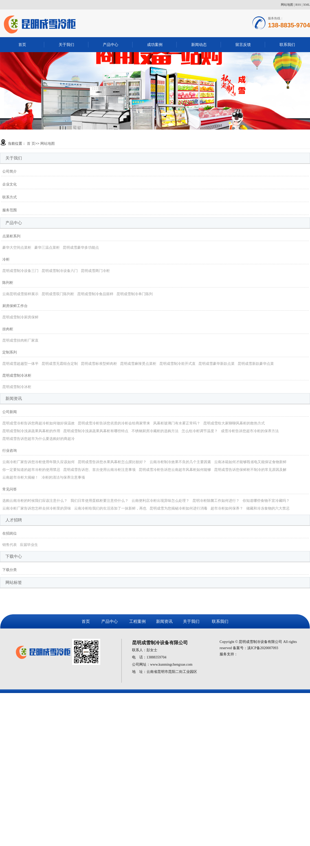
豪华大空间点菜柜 (16, 247)
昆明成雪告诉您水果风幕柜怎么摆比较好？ (112, 462)
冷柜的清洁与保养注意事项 (63, 477)
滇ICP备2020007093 (262, 648)
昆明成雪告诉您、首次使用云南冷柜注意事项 (99, 470)
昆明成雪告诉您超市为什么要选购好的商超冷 (38, 439)
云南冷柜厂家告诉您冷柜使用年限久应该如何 (38, 462)
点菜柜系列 (11, 236)
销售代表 (9, 545)
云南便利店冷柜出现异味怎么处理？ (160, 500)
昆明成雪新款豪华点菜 (256, 363)
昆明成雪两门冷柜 (95, 271)
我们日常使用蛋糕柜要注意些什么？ (99, 500)
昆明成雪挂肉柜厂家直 (20, 340)
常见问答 (9, 489)
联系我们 (287, 44)
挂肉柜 (7, 329)
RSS (298, 4)
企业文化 (9, 184)
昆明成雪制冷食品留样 (95, 294)
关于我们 (66, 44)
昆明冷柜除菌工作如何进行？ (215, 500)
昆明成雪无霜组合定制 (60, 363)
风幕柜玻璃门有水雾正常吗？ (176, 423)
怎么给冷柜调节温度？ (200, 431)
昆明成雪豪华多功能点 (81, 247)
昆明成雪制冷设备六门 (60, 271)
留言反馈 (243, 44)
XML (306, 4)
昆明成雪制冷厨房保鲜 (20, 317)
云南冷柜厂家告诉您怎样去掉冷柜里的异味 (36, 508)
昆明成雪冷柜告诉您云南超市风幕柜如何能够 (175, 470)
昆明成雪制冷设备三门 (20, 271)
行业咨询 (9, 450)
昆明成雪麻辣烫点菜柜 (138, 363)
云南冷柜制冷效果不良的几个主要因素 (180, 462)
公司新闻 (9, 412)
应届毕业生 (29, 545)
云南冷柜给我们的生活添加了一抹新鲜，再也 (110, 508)
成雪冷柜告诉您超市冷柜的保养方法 (250, 431)
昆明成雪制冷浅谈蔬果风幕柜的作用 (31, 431)
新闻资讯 (164, 621)
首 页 (31, 143)
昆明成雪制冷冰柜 (16, 375)
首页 (22, 44)
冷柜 (6, 259)
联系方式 (9, 197)
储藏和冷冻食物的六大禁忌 (268, 508)
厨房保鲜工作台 (15, 306)
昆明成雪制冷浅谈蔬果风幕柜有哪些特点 (95, 431)
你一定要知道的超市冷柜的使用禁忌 (31, 470)
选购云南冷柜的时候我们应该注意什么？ (34, 500)
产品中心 (110, 44)
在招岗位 (9, 533)
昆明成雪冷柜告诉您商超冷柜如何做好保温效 (38, 423)
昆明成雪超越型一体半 (20, 363)
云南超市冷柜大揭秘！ (20, 477)
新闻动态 (199, 44)
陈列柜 (7, 282)
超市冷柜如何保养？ (227, 508)
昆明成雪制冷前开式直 (177, 363)
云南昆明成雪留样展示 (20, 294)
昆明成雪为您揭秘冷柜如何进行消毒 (178, 508)
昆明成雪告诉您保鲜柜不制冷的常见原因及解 (250, 470)
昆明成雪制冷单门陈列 (135, 294)
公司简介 (9, 171)
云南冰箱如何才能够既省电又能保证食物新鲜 (250, 462)
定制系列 (9, 352)
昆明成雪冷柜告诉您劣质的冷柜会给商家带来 (114, 423)
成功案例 (154, 44)
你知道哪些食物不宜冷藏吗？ (266, 500)
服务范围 (9, 210)
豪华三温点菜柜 (47, 247)
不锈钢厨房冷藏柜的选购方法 (155, 431)
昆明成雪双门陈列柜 (58, 294)
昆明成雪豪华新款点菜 (216, 363)
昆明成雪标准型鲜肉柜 (99, 363)
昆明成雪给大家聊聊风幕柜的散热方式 (234, 423)
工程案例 (137, 621)
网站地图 (287, 4)
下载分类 (9, 570)
